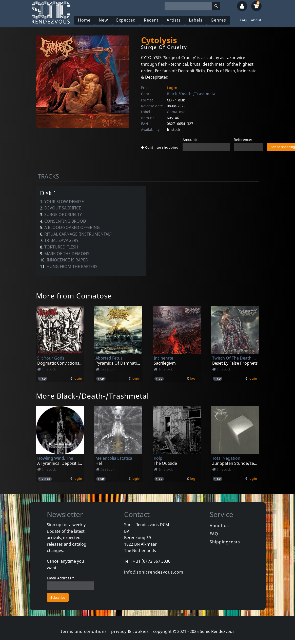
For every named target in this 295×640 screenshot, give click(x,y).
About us (219, 525)
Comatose (176, 111)
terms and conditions (84, 631)
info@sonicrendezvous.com (153, 572)
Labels (196, 20)
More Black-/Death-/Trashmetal (92, 396)
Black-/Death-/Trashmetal (192, 93)
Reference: (243, 139)
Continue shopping (160, 147)
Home (84, 20)
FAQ (243, 20)
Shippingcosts (225, 542)
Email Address (60, 578)
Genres (218, 20)
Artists (174, 20)
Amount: (190, 139)
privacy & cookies (130, 631)
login (77, 378)
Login (172, 87)
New (103, 20)
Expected (126, 20)
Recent (151, 20)
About (256, 20)
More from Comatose (74, 295)
